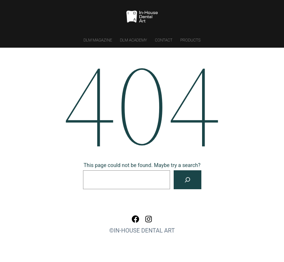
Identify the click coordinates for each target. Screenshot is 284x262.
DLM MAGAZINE (97, 40)
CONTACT (163, 40)
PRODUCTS (190, 40)
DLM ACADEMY (133, 40)
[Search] (187, 179)
